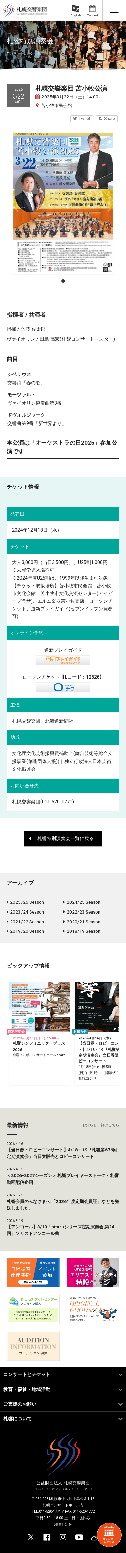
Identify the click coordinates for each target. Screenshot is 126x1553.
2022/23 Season (81, 912)
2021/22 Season (25, 921)
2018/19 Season (81, 931)
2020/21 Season (81, 921)
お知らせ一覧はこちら (100, 1125)
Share (107, 118)
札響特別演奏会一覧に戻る (61, 838)
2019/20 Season (25, 931)
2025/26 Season (25, 902)
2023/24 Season (25, 912)
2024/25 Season (81, 902)
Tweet (81, 118)
